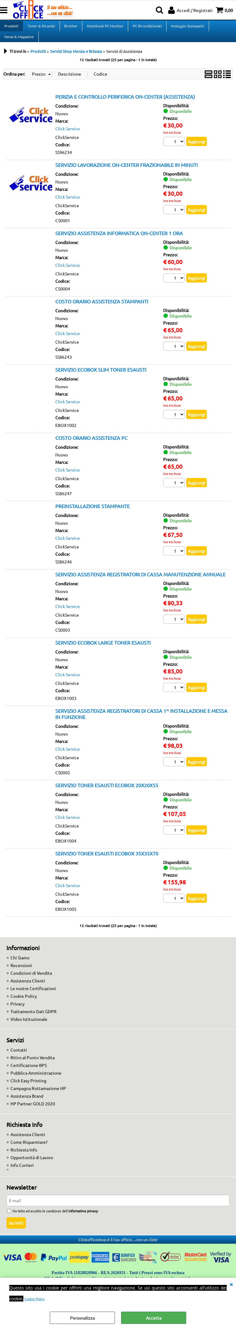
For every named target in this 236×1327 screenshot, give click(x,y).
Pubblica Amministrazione (35, 1080)
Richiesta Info (23, 1156)
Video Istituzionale (28, 1026)
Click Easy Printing (28, 1087)
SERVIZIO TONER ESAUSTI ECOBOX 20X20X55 (106, 792)
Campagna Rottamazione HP (38, 1095)
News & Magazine (19, 41)
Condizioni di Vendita (31, 980)
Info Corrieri (22, 1172)
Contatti (18, 1057)
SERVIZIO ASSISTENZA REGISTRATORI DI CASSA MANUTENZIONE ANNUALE (140, 581)
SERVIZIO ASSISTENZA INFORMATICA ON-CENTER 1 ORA (119, 240)
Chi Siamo (20, 964)
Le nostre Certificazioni (33, 995)
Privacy (17, 1010)
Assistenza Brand (26, 1103)
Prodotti (11, 27)
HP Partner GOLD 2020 (32, 1110)
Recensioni (21, 972)
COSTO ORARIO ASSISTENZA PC (91, 445)
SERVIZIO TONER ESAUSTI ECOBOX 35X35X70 (106, 860)
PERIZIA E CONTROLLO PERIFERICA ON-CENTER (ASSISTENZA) (125, 104)
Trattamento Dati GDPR (33, 1018)
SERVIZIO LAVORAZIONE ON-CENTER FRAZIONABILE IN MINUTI (126, 172)
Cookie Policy (34, 1298)
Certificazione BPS (28, 1072)
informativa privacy (83, 1217)
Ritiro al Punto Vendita (32, 1064)
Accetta (153, 1318)
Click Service (67, 135)
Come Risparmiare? (29, 1149)
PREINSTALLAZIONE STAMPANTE (92, 513)
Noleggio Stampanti (186, 27)
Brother (70, 27)
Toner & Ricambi (41, 27)
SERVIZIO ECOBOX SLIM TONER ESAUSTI (100, 376)
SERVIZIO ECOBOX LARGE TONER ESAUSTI (103, 649)
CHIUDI (231, 1284)
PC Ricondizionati (146, 27)
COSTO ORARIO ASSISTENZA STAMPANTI (101, 308)
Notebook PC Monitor (104, 27)
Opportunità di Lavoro (31, 1164)
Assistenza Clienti (27, 987)
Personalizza (82, 1318)
